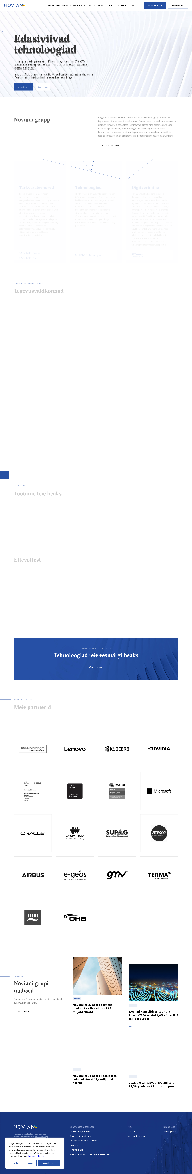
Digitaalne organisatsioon (81, 1131)
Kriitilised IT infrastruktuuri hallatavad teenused (90, 1154)
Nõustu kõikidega (49, 1163)
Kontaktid (122, 5)
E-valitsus (74, 1145)
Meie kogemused (170, 1131)
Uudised (100, 5)
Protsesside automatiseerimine (83, 1140)
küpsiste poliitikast (36, 1156)
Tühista (29, 1163)
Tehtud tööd (79, 5)
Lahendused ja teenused (58, 5)
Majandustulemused (136, 1136)
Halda (15, 1163)
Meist (90, 5)
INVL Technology (41, 1137)
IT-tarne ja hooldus (78, 1150)
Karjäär (110, 5)
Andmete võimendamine (80, 1136)
